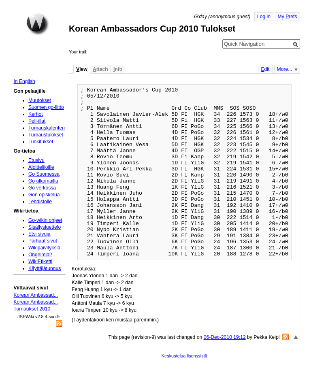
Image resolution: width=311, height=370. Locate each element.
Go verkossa (42, 188)
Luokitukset (40, 142)
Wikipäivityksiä (44, 248)
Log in (264, 16)
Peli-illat (37, 121)
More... (284, 69)
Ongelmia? (40, 254)
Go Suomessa (44, 174)
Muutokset (39, 100)
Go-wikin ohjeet (45, 220)
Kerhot (35, 114)
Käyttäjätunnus (44, 268)
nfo (117, 69)
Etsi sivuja (39, 234)
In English (24, 81)
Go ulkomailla (43, 181)
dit (265, 69)
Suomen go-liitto (46, 107)
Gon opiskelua (44, 195)
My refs (287, 16)
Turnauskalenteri (46, 128)
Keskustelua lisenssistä (184, 355)
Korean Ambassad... (35, 295)
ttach (100, 69)
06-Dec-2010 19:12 (225, 337)
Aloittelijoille (41, 167)
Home (38, 24)
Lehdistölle (40, 201)
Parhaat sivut (42, 241)
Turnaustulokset (45, 135)
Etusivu (36, 160)
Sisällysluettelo (44, 227)
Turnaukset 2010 (31, 309)
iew (81, 69)
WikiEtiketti (40, 261)
